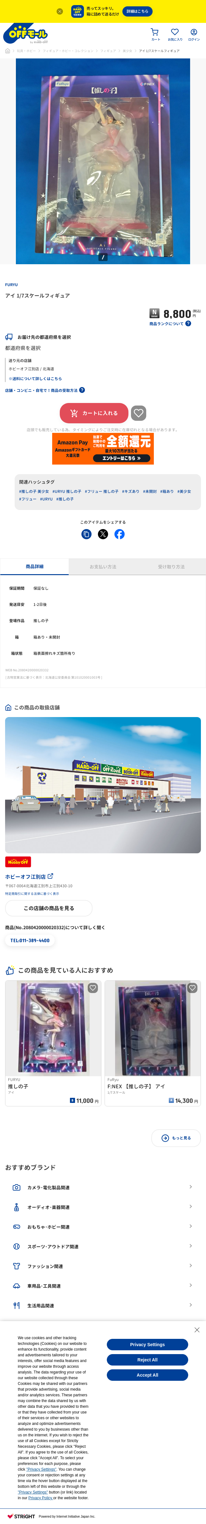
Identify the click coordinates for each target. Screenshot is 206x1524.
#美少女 (184, 491)
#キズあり (131, 491)
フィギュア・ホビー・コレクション (68, 51)
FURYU (11, 284)
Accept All (147, 1375)
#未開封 (150, 491)
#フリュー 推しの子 (102, 491)
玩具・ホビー (26, 51)
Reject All (147, 1359)
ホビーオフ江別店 (29, 876)
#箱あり (167, 491)
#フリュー (28, 499)
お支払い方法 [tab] (103, 567)
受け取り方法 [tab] (171, 567)
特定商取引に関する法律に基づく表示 (32, 893)
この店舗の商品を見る (49, 908)
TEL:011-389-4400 (30, 940)
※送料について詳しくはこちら (35, 378)
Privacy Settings (147, 1344)
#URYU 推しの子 (66, 491)
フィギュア (108, 51)
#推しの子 (65, 499)
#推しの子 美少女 (34, 491)
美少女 (127, 51)
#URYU (46, 499)
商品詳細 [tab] (35, 566)
